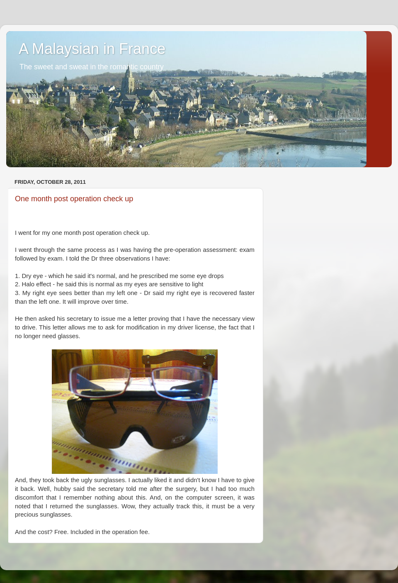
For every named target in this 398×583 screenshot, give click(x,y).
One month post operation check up (74, 199)
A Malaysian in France (92, 48)
